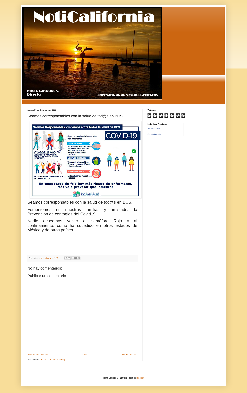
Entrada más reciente (38, 354)
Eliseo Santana (154, 128)
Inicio (85, 354)
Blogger (139, 378)
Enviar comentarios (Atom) (52, 359)
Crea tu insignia (154, 134)
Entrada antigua (129, 354)
